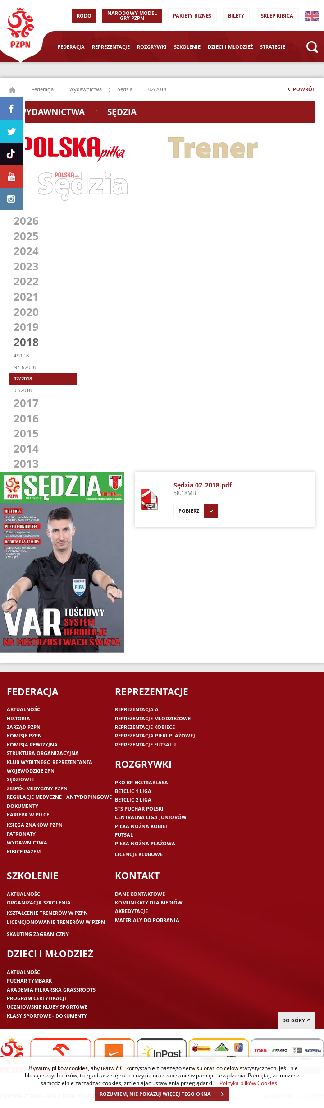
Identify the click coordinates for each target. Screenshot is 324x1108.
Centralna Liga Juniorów (151, 817)
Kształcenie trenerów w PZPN (47, 912)
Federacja (71, 46)
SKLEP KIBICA (277, 15)
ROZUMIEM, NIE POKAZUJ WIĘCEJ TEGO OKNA (164, 1094)
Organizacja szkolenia (39, 902)
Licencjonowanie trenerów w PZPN (56, 921)
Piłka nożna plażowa (145, 843)
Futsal (124, 834)
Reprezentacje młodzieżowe (153, 718)
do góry (296, 1020)
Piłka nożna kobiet (141, 826)
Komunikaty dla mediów (149, 902)
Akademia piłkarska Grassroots (51, 989)
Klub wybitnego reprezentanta (49, 762)
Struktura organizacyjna (43, 753)
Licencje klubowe (139, 854)
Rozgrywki (152, 46)
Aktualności (24, 709)
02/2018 (23, 378)
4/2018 (21, 355)
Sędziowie (20, 779)
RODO (84, 15)
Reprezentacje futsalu (145, 744)
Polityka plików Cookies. (248, 1082)
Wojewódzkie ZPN (31, 770)
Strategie (272, 46)
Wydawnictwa (85, 89)
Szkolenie (187, 46)
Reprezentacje (111, 46)
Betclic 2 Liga (133, 799)
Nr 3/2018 (25, 367)
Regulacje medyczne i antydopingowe (59, 796)
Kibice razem (24, 851)
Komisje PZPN (24, 735)
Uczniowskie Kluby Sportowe (47, 1006)
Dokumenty (22, 805)
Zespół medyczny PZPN (37, 788)
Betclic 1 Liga (133, 791)
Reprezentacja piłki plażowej (155, 735)
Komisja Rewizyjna (32, 744)
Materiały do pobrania (147, 920)
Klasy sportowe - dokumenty (47, 1015)
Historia (18, 718)
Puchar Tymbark (29, 980)
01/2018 (23, 390)
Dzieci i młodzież (230, 46)
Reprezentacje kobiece (145, 726)
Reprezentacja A (137, 709)
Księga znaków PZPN (35, 824)
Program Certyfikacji (36, 998)
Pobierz (198, 511)
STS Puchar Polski (139, 808)
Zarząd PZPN (24, 726)
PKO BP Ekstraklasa (141, 782)
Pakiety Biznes (192, 15)
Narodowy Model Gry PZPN (132, 15)
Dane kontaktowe (140, 893)
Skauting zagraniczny (38, 934)
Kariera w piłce (28, 814)
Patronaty (21, 833)
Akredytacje (131, 911)
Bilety (236, 15)
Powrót (300, 91)
